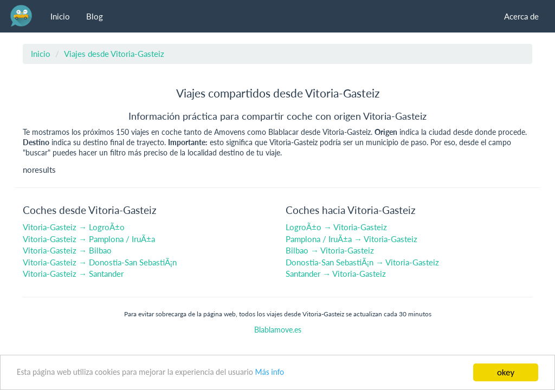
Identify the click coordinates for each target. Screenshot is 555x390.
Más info (269, 372)
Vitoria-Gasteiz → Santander (73, 273)
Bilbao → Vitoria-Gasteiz (330, 250)
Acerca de (521, 16)
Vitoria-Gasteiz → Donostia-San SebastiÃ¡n (100, 262)
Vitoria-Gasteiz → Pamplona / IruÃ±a (89, 239)
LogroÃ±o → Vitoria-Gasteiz (336, 227)
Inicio (60, 16)
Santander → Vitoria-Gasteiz (336, 273)
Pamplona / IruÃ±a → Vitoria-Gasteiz (351, 239)
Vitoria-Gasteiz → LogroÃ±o (74, 227)
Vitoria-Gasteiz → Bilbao (67, 250)
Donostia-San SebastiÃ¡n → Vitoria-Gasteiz (362, 262)
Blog (94, 16)
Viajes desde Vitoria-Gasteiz (114, 53)
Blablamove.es (277, 330)
